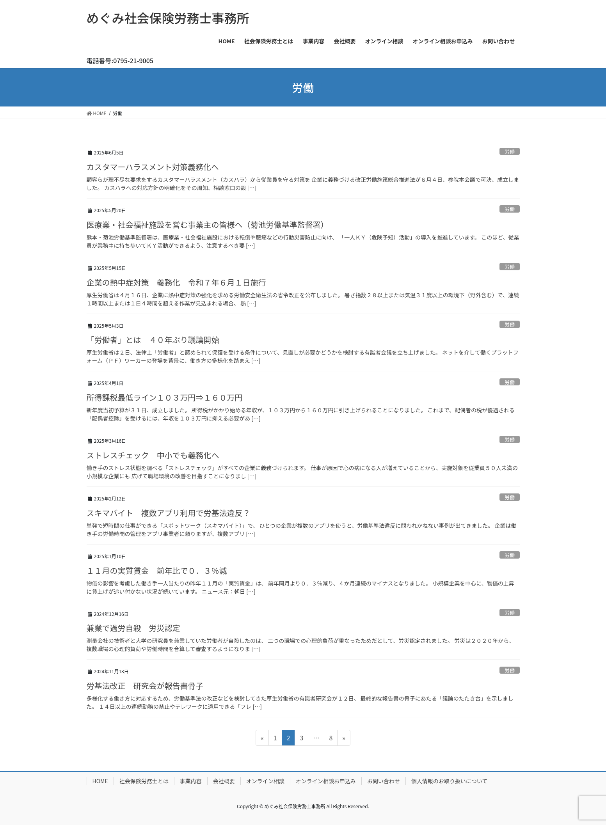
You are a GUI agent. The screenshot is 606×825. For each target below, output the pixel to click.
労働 (510, 151)
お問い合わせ (383, 781)
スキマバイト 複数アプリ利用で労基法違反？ (169, 512)
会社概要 (224, 781)
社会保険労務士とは (144, 781)
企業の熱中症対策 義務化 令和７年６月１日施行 (176, 282)
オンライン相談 (265, 781)
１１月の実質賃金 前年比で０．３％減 (157, 570)
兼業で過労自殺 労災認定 (133, 627)
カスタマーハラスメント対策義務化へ (153, 166)
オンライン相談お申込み (326, 781)
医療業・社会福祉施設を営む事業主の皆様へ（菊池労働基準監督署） (208, 224)
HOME (100, 781)
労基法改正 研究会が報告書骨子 (145, 685)
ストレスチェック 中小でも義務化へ (153, 455)
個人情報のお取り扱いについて (449, 781)
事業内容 (191, 781)
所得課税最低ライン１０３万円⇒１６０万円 (165, 397)
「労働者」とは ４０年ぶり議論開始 (153, 339)
